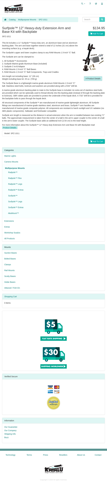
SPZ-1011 (43, 19)
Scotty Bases (10, 276)
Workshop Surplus (12, 233)
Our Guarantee (10, 427)
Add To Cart (96, 34)
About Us (81, 455)
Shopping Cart (10, 296)
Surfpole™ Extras (15, 207)
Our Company (10, 430)
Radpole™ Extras (15, 190)
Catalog (12, 19)
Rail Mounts (9, 270)
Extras (7, 227)
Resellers (63, 455)
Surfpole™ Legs (14, 201)
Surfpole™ (12, 196)
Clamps (7, 264)
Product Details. (10, 128)
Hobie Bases (9, 282)
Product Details (93, 78)
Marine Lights (10, 156)
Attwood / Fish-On (12, 288)
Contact (98, 455)
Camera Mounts (11, 162)
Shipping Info (10, 434)
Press (45, 455)
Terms (29, 455)
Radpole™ (12, 172)
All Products (9, 238)
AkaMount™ (13, 213)
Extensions (9, 221)
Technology (10, 455)
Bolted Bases (10, 259)
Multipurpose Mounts (27, 19)
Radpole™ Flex (14, 178)
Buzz (6, 437)
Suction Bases (10, 253)
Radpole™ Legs (14, 184)
